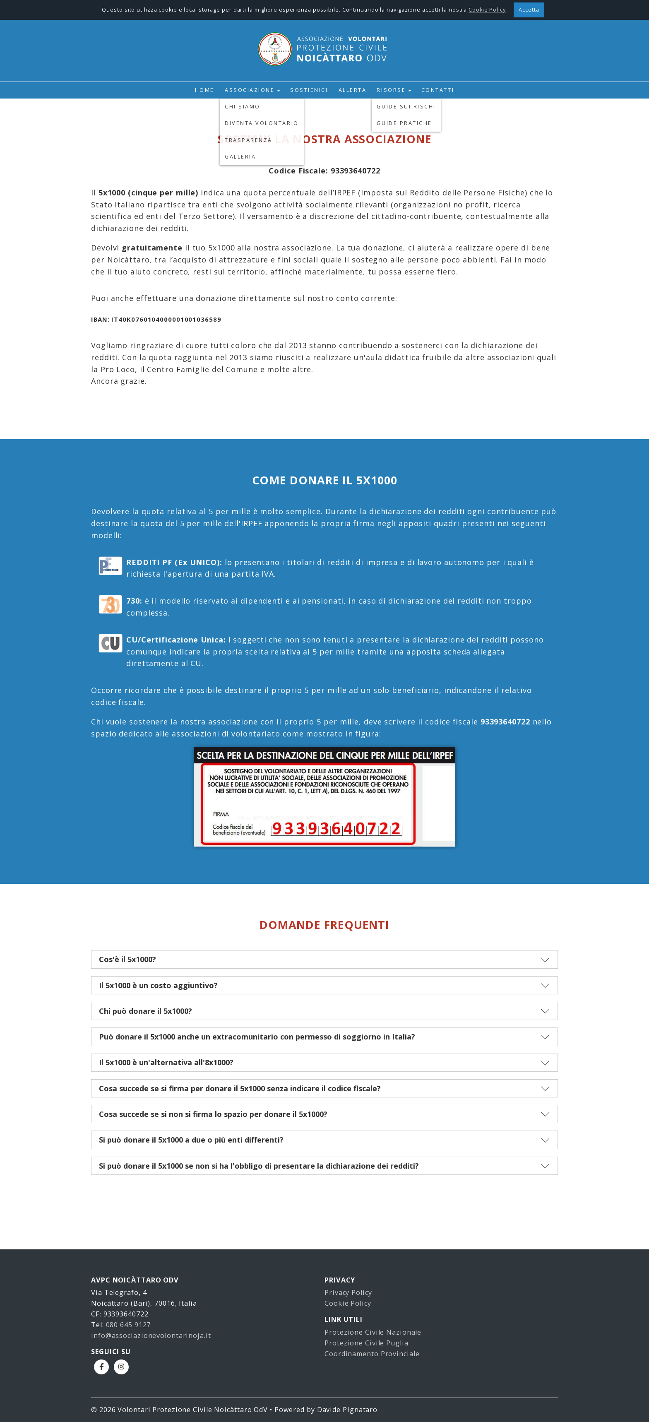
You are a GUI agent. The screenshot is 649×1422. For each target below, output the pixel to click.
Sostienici (309, 90)
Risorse (391, 90)
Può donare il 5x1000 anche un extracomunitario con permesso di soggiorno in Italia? (257, 1037)
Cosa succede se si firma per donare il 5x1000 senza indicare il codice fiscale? (240, 1088)
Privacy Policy (348, 1292)
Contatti (437, 90)
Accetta (529, 9)
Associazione (249, 90)
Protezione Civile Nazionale (372, 1332)
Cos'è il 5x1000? (127, 959)
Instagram (121, 1366)
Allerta (353, 90)
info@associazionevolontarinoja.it (151, 1335)
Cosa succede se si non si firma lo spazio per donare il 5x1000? (213, 1114)
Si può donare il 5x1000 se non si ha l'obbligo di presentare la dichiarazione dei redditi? (259, 1166)
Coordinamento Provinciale (372, 1353)
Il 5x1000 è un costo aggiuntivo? (158, 985)
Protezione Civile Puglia (366, 1342)
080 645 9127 (128, 1324)
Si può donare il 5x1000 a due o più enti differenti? (191, 1140)
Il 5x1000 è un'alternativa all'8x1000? (166, 1062)
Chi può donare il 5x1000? (145, 1011)
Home (204, 90)
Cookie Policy (347, 1303)
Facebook (101, 1366)
